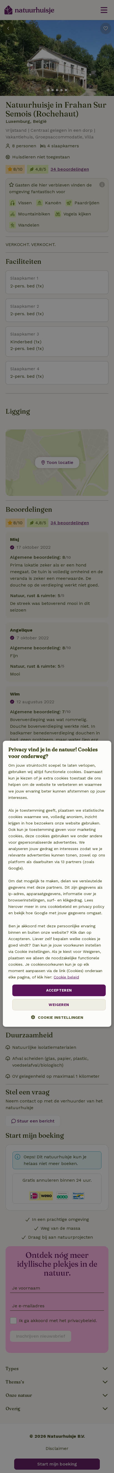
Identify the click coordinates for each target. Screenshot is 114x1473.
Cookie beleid (66, 977)
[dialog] (57, 884)
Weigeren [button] (59, 1005)
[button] (57, 1017)
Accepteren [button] (59, 990)
